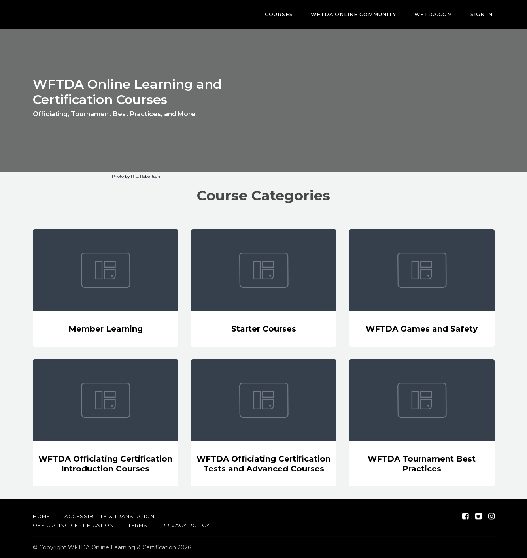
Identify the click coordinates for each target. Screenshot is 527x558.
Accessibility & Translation (109, 516)
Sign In (483, 15)
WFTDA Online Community (363, 15)
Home (41, 516)
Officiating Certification (73, 525)
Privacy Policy (186, 525)
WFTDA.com (439, 15)
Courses (292, 15)
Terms (137, 525)
